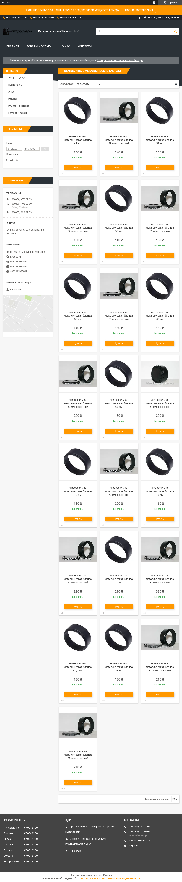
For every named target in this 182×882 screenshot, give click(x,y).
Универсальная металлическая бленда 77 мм (160, 491)
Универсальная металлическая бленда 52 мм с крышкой (78, 228)
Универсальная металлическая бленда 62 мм (160, 316)
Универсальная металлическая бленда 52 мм (160, 140)
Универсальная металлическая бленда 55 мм (119, 228)
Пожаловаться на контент (91, 878)
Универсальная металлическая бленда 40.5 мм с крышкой (160, 667)
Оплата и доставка (18, 105)
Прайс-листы (15, 84)
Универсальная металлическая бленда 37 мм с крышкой (78, 755)
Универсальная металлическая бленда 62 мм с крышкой (78, 403)
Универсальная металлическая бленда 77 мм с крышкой (78, 579)
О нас (66, 46)
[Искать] (175, 31)
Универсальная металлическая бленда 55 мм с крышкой (160, 228)
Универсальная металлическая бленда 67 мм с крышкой (160, 403)
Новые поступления (139, 10)
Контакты (84, 46)
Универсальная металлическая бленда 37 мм (119, 667)
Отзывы (12, 98)
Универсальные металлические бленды (69, 60)
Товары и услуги (39, 46)
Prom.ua (107, 875)
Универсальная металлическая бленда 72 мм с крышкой (119, 491)
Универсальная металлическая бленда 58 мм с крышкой (119, 316)
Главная (12, 46)
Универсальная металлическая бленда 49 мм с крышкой (119, 140)
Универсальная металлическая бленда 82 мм (119, 579)
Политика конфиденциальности (124, 878)
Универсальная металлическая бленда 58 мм (78, 316)
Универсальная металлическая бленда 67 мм (119, 403)
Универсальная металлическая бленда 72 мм (78, 491)
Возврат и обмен (17, 113)
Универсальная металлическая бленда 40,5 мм (78, 667)
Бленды (37, 60)
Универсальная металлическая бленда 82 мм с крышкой (160, 579)
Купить (78, 167)
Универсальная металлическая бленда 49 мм (78, 140)
